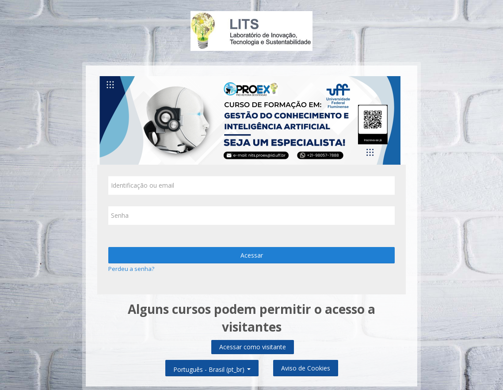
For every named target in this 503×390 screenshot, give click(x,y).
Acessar (251, 255)
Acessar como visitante (252, 347)
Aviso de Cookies (305, 368)
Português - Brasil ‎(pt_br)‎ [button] (212, 367)
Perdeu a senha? (131, 269)
